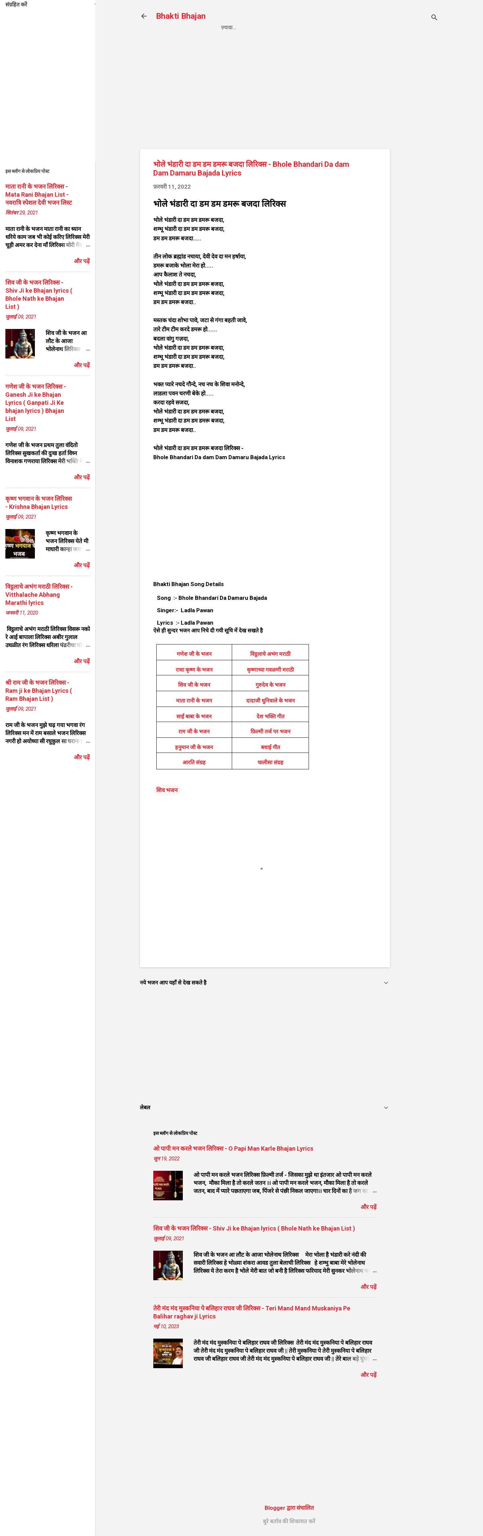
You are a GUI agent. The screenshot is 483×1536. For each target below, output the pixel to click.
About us (359, 28)
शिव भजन (166, 790)
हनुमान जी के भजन (194, 747)
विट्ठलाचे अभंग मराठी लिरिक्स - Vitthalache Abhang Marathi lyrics (39, 594)
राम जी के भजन (194, 731)
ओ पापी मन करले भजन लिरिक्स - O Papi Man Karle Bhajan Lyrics (233, 1148)
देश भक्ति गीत (270, 716)
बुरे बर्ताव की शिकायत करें (289, 1521)
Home (228, 28)
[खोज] (434, 18)
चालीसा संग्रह (270, 762)
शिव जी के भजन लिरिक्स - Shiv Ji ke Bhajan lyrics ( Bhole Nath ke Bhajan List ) (254, 1228)
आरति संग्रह (194, 762)
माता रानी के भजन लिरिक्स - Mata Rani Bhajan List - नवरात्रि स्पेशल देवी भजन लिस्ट (38, 194)
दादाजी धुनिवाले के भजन (270, 701)
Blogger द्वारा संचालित (289, 1507)
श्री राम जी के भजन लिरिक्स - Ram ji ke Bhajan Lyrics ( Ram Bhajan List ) (38, 690)
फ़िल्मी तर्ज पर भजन (270, 731)
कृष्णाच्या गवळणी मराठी (270, 670)
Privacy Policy (268, 28)
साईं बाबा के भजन (194, 716)
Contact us (318, 28)
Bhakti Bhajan (181, 16)
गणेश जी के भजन (194, 654)
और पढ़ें (369, 1207)
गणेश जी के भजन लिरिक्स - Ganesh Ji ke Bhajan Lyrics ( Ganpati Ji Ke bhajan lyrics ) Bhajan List (35, 402)
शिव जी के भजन (194, 685)
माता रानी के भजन (194, 701)
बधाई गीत (270, 747)
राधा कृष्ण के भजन (194, 670)
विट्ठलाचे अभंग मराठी (270, 654)
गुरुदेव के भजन (270, 685)
